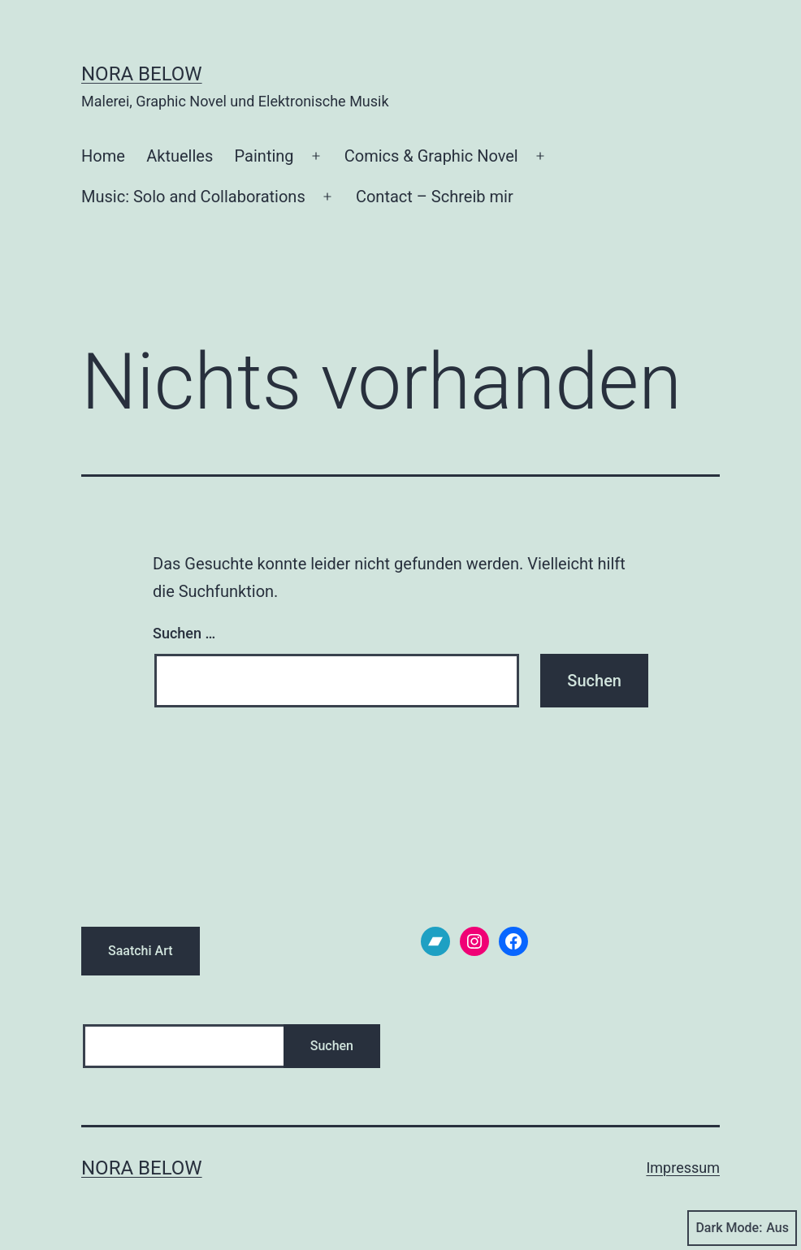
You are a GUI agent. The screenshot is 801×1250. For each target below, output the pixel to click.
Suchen (331, 1045)
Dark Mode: (742, 1228)
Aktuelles (179, 156)
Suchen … (184, 633)
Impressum (683, 1167)
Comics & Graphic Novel (431, 156)
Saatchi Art (140, 950)
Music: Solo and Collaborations (193, 196)
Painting (264, 156)
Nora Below (141, 74)
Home (103, 156)
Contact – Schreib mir (434, 196)
